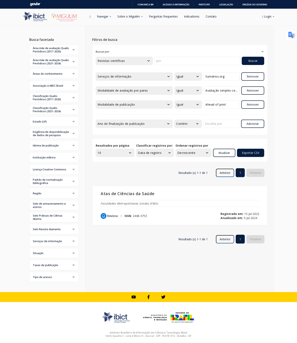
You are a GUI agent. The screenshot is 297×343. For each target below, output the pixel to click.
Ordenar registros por (192, 145)
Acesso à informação (176, 4)
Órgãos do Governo (254, 4)
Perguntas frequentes (163, 16)
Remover (253, 76)
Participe (204, 4)
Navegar (104, 16)
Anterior (225, 173)
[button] (54, 50)
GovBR (35, 4)
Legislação (226, 4)
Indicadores (191, 16)
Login (268, 16)
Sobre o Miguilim (130, 16)
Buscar (253, 61)
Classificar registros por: (154, 145)
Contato (211, 16)
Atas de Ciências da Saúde (127, 193)
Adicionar (252, 124)
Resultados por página (112, 145)
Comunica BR (145, 4)
